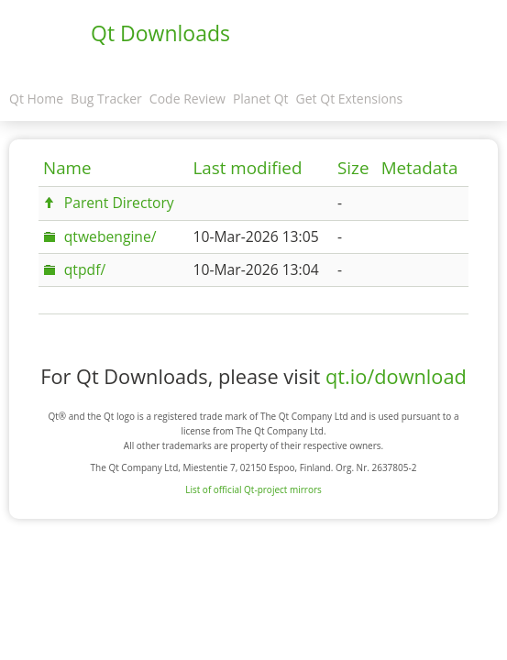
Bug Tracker (106, 98)
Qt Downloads (160, 33)
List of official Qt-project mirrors (253, 489)
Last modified (248, 168)
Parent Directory (119, 202)
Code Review (187, 98)
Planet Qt (261, 98)
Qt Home (36, 98)
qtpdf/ (84, 269)
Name (67, 168)
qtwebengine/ (110, 236)
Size (353, 168)
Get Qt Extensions (349, 98)
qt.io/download (396, 376)
